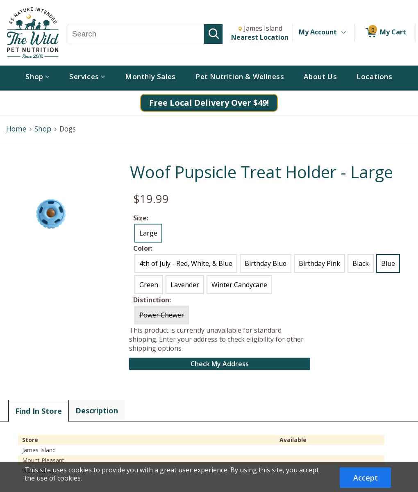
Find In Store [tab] (38, 411)
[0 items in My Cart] (385, 33)
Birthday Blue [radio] (265, 263)
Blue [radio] (388, 263)
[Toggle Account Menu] (343, 33)
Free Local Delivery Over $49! (209, 102)
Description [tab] (96, 410)
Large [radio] (148, 233)
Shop (42, 129)
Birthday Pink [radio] (319, 263)
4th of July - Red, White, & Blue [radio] (185, 263)
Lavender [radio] (184, 284)
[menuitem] (37, 78)
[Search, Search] (136, 34)
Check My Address (220, 363)
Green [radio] (148, 284)
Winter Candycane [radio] (239, 284)
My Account (318, 31)
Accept (365, 478)
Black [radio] (360, 263)
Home (16, 129)
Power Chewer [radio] (161, 315)
